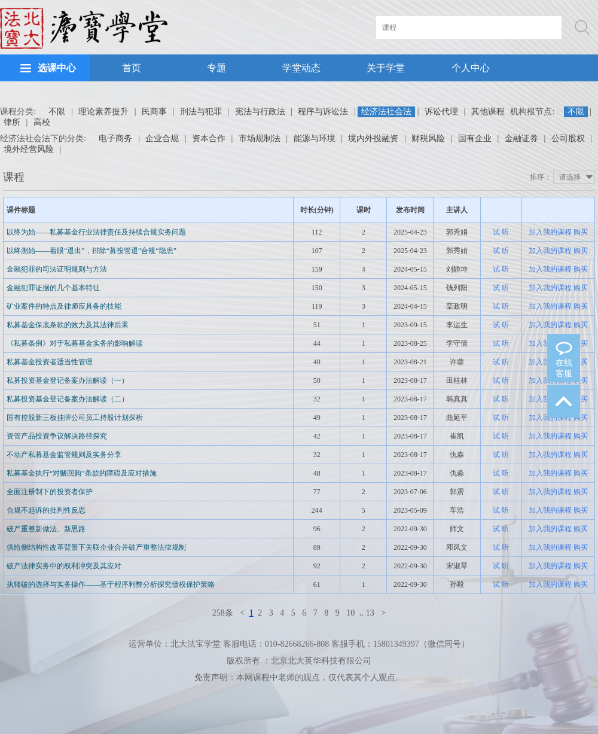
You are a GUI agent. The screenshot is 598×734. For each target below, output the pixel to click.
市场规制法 (259, 138)
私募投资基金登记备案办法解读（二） (68, 399)
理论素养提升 (103, 111)
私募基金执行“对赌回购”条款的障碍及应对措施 (82, 473)
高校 (41, 122)
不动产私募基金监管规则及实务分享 (64, 454)
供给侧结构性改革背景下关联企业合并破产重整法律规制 (96, 547)
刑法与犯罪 (201, 111)
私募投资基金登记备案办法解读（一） (68, 380)
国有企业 (475, 138)
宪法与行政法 (260, 111)
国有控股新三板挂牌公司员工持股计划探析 (75, 417)
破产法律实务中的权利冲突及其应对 (64, 566)
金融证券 (521, 138)
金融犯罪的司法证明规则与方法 (57, 269)
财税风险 (428, 138)
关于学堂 (386, 68)
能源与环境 (314, 138)
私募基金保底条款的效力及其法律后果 (68, 325)
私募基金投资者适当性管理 (50, 362)
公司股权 (568, 138)
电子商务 (115, 138)
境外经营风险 (29, 149)
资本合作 (208, 138)
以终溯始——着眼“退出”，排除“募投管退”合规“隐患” (91, 250)
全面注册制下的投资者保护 (50, 492)
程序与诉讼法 (323, 111)
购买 (580, 232)
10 (350, 612)
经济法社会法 (386, 111)
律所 (12, 122)
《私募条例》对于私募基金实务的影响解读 (75, 343)
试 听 (501, 232)
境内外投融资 (373, 138)
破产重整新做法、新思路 (46, 529)
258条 (222, 612)
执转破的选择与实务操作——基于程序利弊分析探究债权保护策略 (111, 584)
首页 (131, 68)
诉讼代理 (441, 111)
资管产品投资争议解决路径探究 (57, 436)
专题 (216, 68)
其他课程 (488, 111)
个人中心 (470, 68)
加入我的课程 (550, 232)
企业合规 (162, 138)
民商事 (154, 111)
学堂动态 (301, 68)
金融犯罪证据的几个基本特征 (53, 288)
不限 (56, 111)
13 (370, 612)
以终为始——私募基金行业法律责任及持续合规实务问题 (96, 232)
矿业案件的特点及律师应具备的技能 (64, 306)
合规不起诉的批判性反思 (46, 510)
